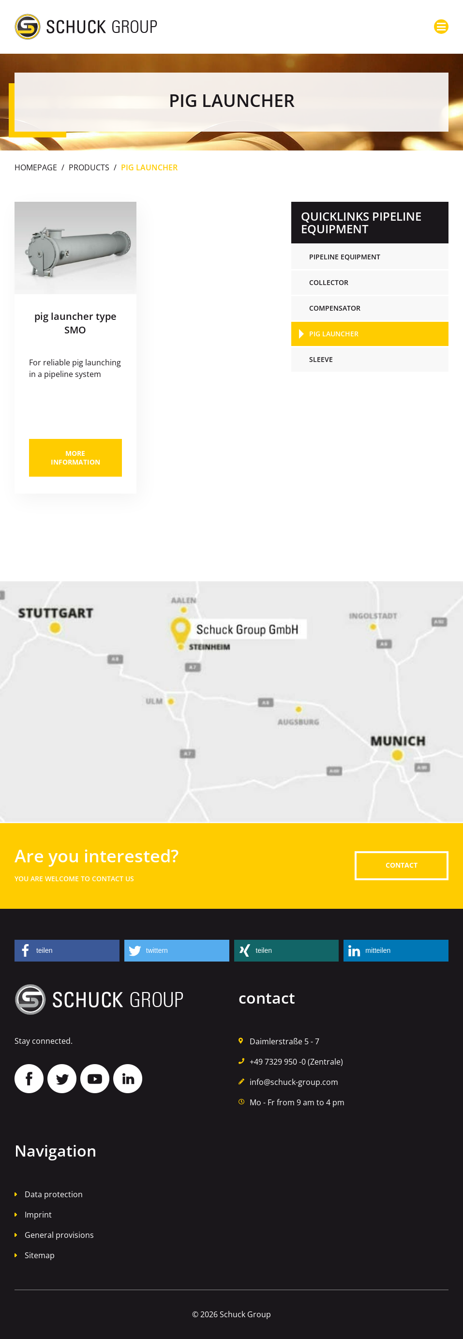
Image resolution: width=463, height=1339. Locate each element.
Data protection (54, 1194)
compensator (334, 308)
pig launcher (333, 333)
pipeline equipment (344, 256)
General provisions (59, 1235)
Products (89, 167)
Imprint (38, 1214)
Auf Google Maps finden (231, 702)
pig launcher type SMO (75, 323)
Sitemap (40, 1255)
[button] (67, 951)
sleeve (321, 359)
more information (75, 457)
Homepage (36, 167)
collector (328, 282)
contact (402, 865)
